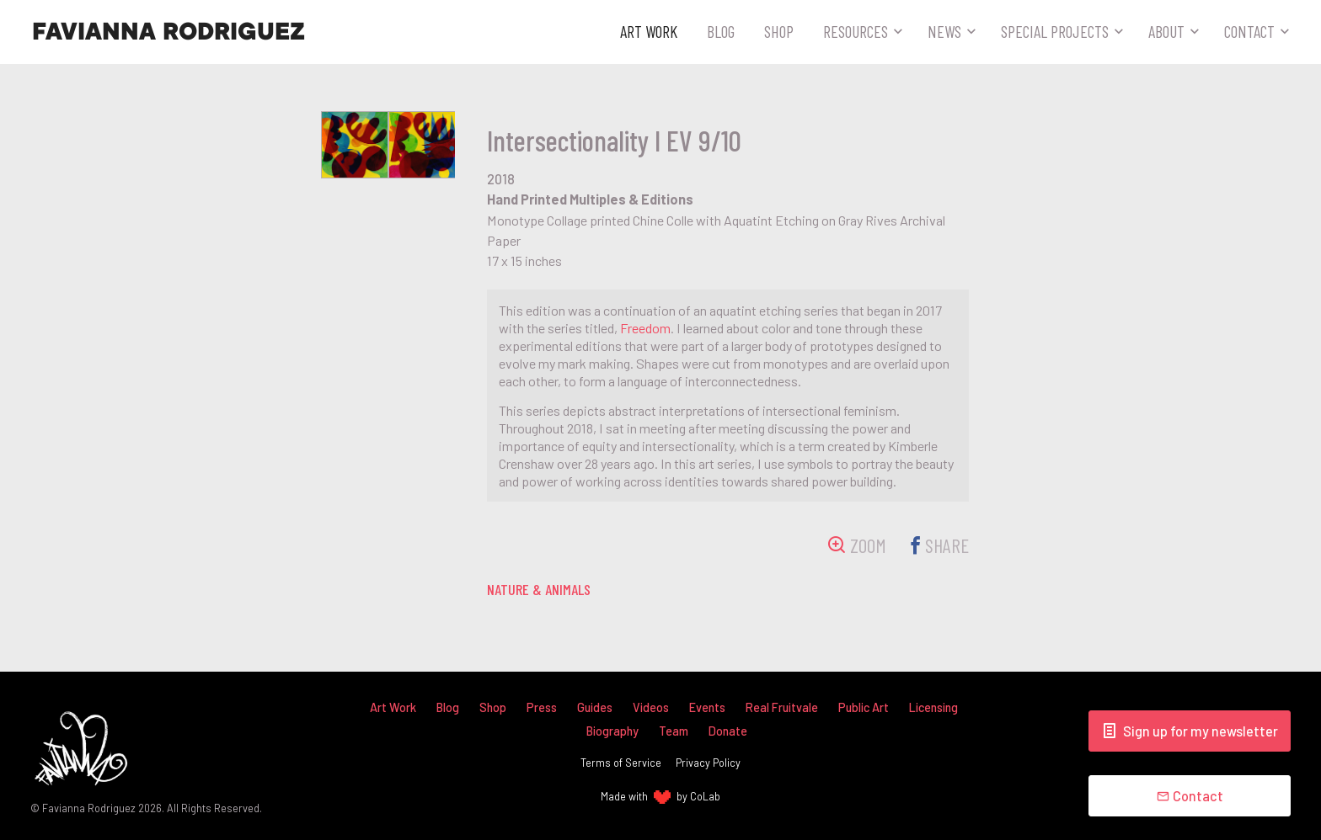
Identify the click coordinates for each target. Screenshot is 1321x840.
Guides (594, 707)
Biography (612, 731)
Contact (1249, 31)
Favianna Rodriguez (168, 32)
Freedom (645, 328)
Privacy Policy (708, 762)
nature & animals (539, 589)
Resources (855, 31)
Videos (651, 707)
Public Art (863, 707)
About (1166, 31)
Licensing (933, 707)
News (944, 31)
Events (707, 707)
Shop (779, 31)
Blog (721, 31)
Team (673, 731)
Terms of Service (620, 762)
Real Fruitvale (782, 707)
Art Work (648, 31)
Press (542, 707)
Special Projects (1055, 31)
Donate (728, 731)
